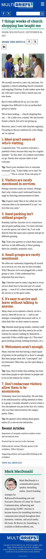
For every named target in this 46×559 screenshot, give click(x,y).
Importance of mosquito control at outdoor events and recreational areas (21, 434)
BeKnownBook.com (24, 526)
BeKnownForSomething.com (18, 498)
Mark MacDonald (13, 32)
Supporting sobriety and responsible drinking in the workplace (22, 455)
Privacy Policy (23, 556)
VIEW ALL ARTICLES (12, 463)
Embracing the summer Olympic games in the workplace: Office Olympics (20, 447)
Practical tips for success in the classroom (18, 441)
